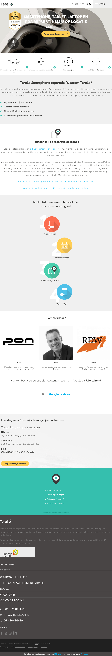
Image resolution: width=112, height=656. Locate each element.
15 (2, 435)
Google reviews (59, 394)
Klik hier (57, 654)
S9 (17, 444)
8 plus (15, 435)
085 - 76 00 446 (12, 609)
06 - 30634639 (11, 620)
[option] (18, 348)
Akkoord (84, 654)
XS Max (31, 435)
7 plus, (7, 435)
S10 (28, 444)
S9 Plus (22, 444)
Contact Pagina (12, 600)
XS (26, 435)
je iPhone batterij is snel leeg (43, 149)
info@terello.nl (14, 614)
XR (22, 435)
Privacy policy (33, 647)
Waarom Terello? (13, 577)
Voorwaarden (20, 647)
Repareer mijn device (56, 33)
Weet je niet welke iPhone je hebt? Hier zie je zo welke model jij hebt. (56, 188)
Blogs (4, 588)
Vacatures (8, 594)
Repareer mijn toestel (15, 463)
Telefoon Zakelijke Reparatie (22, 583)
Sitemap (44, 647)
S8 (5, 444)
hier (36, 644)
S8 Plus (11, 444)
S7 (2, 444)
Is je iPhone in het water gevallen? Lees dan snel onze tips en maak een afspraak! (56, 181)
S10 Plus (35, 444)
